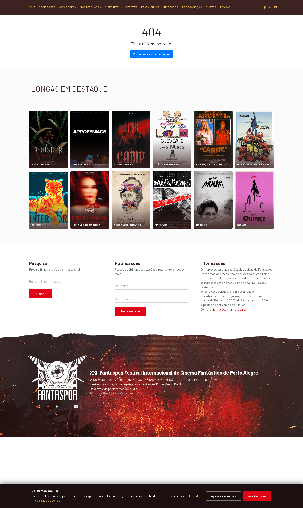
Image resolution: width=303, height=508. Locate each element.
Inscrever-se (130, 382)
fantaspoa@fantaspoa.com (231, 380)
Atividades (66, 7)
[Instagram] (270, 7)
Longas (225, 7)
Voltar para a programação (151, 125)
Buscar (41, 365)
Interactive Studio (125, 459)
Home (31, 7)
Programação (192, 7)
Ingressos (170, 7)
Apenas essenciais (223, 496)
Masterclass (90, 7)
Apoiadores (47, 7)
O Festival (112, 7)
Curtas (211, 7)
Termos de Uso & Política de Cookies (111, 464)
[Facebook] (265, 7)
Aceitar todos (257, 496)
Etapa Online (150, 7)
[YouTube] (275, 7)
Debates (131, 7)
